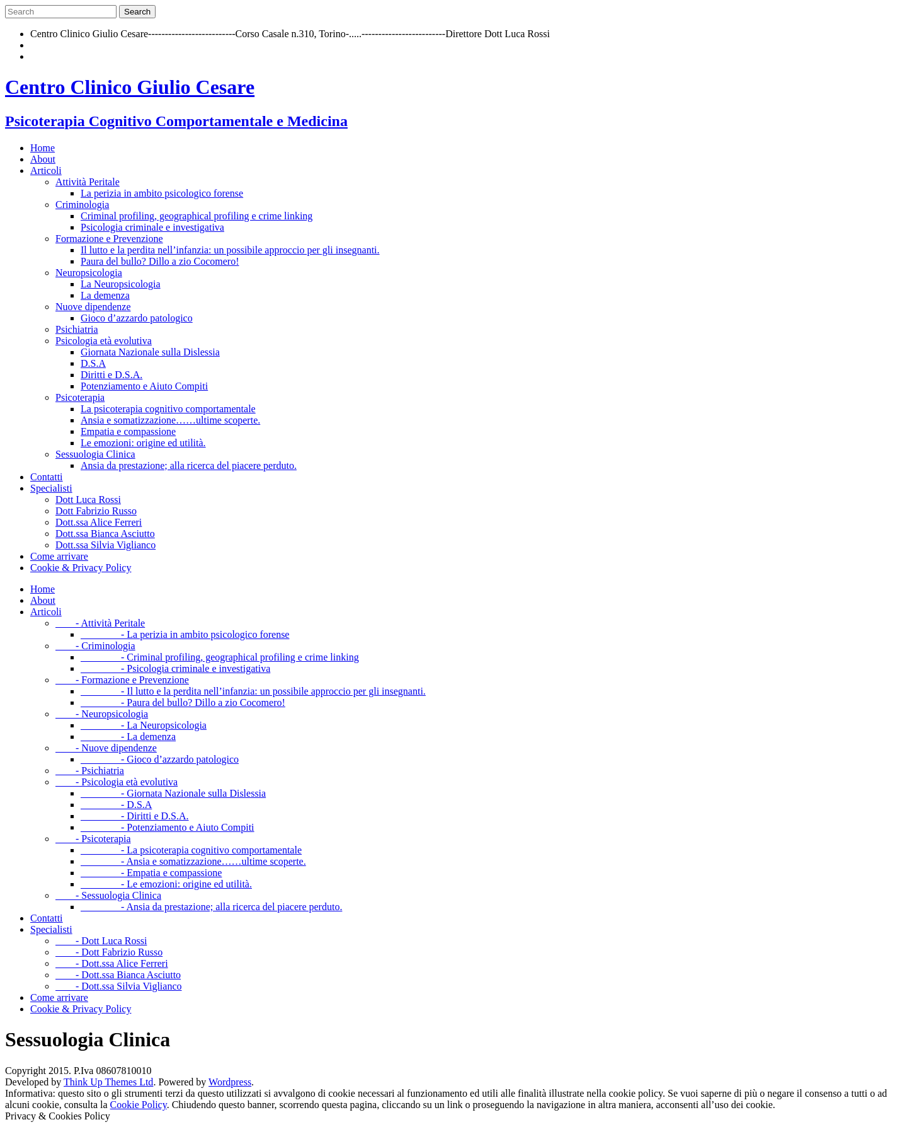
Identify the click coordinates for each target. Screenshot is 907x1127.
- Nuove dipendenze (106, 748)
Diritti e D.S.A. (111, 374)
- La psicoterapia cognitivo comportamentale (191, 850)
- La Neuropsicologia (144, 725)
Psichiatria (76, 329)
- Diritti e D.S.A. (135, 816)
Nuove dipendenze (93, 306)
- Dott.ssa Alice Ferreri (111, 963)
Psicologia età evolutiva (103, 340)
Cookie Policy (138, 1104)
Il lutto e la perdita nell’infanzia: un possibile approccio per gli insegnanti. (230, 250)
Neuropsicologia (88, 272)
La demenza (105, 295)
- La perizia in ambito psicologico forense (185, 634)
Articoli (46, 170)
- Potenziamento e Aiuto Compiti (167, 827)
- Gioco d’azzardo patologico (160, 759)
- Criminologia (95, 645)
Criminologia (82, 204)
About (42, 159)
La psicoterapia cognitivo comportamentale (168, 408)
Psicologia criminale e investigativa (152, 227)
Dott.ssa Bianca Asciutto (105, 533)
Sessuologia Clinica (95, 454)
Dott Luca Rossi (88, 499)
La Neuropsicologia (121, 284)
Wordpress (229, 1082)
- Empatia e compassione (151, 872)
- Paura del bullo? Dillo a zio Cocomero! (183, 702)
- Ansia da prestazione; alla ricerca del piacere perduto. (211, 906)
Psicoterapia (80, 397)
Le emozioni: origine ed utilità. (143, 442)
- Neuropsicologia (101, 713)
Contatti (46, 476)
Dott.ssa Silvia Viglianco (105, 545)
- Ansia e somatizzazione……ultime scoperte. (193, 861)
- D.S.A (116, 804)
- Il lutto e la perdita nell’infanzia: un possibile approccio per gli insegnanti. (253, 691)
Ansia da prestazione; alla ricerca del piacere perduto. (189, 465)
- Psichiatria (89, 770)
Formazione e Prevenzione (109, 238)
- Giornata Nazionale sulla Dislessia (173, 793)
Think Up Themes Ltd (108, 1082)
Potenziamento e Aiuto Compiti (144, 386)
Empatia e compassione (128, 431)
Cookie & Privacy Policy (80, 567)
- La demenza (128, 736)
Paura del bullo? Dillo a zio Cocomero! (160, 261)
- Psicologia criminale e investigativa (175, 668)
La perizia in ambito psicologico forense (162, 193)
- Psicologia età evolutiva (116, 782)
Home (42, 147)
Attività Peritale (87, 181)
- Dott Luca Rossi (101, 940)
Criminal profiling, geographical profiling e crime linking (196, 216)
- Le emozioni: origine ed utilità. (166, 884)
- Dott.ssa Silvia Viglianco (118, 986)
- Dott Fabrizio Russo (109, 952)
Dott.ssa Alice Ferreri (98, 522)
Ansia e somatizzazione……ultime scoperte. (170, 420)
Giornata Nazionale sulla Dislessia (150, 352)
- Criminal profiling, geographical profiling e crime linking (220, 657)
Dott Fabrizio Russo (96, 511)
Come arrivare (59, 556)
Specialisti (51, 488)
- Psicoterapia (93, 838)
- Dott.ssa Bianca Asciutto (118, 974)
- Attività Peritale (100, 623)
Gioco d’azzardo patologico (137, 318)
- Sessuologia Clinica (108, 895)
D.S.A (93, 363)
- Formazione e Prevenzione (122, 679)
